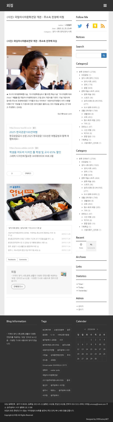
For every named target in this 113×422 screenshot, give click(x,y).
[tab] (81, 246)
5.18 (52, 335)
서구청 (45, 395)
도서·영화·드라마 (91, 107)
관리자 (80, 306)
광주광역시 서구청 (57, 385)
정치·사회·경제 (14, 228)
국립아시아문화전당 (50, 375)
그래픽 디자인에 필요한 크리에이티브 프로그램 (31, 156)
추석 (68, 355)
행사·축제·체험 (91, 120)
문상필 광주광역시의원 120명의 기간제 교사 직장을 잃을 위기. (29, 239)
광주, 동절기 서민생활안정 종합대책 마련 (22, 246)
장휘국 (45, 370)
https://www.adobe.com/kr (21, 148)
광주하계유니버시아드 (51, 345)
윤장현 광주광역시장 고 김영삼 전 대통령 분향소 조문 (26, 242)
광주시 (45, 390)
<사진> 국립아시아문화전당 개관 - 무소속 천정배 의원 (35, 17)
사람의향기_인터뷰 (92, 143)
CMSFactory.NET (102, 419)
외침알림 (86, 75)
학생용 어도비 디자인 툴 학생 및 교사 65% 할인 (35, 152)
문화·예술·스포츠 (90, 91)
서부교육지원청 (63, 335)
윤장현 (45, 335)
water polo (55, 370)
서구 (61, 340)
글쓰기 (80, 309)
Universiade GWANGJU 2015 (55, 365)
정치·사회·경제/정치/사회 (62, 32)
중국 (68, 380)
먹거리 (87, 133)
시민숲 (45, 355)
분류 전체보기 (87, 72)
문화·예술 (89, 94)
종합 (88, 88)
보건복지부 (47, 330)
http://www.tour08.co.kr (20, 128)
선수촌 (45, 360)
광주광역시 (55, 395)
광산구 (45, 385)
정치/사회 (23, 228)
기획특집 (86, 140)
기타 (86, 124)
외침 (10, 5)
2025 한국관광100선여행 (23, 132)
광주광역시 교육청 (49, 340)
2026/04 (91, 329)
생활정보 (88, 114)
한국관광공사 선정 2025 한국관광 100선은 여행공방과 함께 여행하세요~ (39, 137)
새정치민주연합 (48, 350)
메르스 (53, 390)
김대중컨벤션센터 (57, 355)
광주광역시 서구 (63, 350)
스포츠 (88, 98)
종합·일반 (89, 136)
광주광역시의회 (64, 390)
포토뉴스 (86, 127)
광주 (68, 330)
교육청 (53, 360)
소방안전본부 (59, 330)
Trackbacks (12, 259)
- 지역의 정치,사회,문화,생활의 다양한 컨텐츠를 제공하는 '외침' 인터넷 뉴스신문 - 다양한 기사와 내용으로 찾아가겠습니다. (34, 278)
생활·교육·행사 (89, 111)
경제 (88, 85)
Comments (23, 259)
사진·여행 (89, 130)
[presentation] (81, 246)
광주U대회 (66, 345)
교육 (88, 117)
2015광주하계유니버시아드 (53, 380)
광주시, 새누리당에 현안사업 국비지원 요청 (23, 250)
